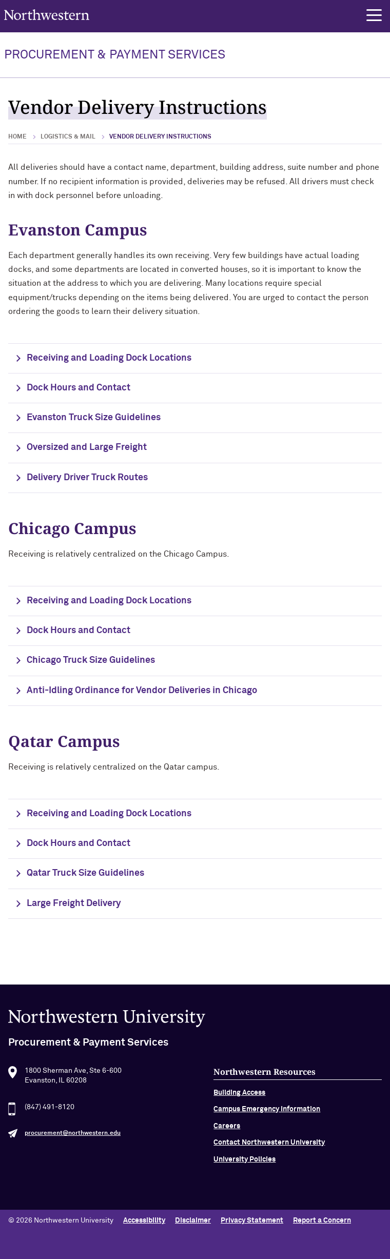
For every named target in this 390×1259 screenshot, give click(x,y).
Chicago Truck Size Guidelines (91, 660)
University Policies (244, 1175)
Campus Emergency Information (266, 1126)
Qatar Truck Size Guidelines (85, 873)
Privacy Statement (252, 1220)
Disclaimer (193, 1220)
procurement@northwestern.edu (73, 1150)
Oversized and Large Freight (87, 447)
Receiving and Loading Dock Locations (109, 358)
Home (17, 137)
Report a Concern (322, 1220)
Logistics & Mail (68, 137)
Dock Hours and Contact (78, 387)
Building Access (239, 1109)
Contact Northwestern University (269, 1159)
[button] (374, 15)
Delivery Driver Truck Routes (87, 477)
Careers (226, 1142)
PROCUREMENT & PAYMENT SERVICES (114, 55)
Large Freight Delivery (74, 903)
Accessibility (144, 1220)
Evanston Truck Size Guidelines (94, 417)
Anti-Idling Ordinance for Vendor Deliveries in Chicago (142, 690)
